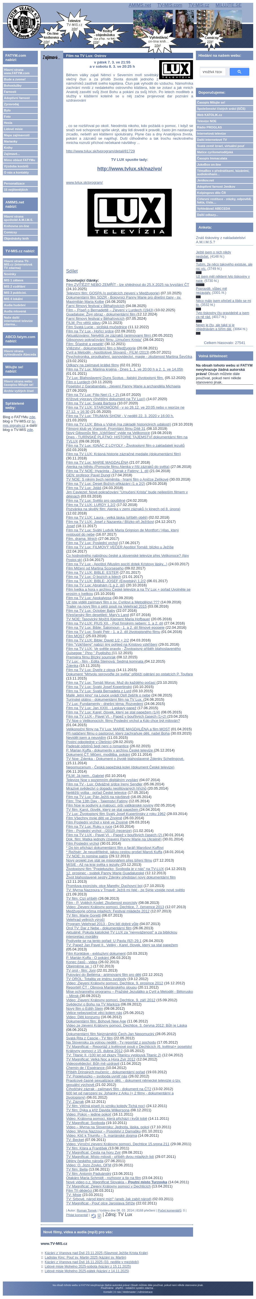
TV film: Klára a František (87, 1148)
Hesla (8, 122)
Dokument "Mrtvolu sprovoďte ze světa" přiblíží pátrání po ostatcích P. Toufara (129, 674)
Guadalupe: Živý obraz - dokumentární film (101, 314)
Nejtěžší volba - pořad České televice (96, 792)
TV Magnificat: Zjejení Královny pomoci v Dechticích (108, 1186)
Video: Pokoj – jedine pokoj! (88, 1114)
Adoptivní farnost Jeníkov (216, 186)
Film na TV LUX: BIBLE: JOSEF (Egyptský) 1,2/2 (106, 581)
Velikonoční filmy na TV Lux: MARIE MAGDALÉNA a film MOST (118, 729)
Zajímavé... (12, 153)
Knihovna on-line (16, 226)
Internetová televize (211, 133)
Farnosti (10, 91)
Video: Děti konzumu (83, 1017)
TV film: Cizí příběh (81, 898)
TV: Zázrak (75, 1101)
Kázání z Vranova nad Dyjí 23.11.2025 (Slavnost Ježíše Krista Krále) (96, 1253)
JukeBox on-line (209, 164)
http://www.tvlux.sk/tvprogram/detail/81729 (100, 151)
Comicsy (10, 232)
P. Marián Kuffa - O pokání (88, 958)
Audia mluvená (15, 311)
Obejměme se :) (79, 966)
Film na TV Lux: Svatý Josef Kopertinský (99, 687)
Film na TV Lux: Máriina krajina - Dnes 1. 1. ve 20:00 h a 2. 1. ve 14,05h (124, 369)
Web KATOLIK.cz (209, 115)
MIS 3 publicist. (15, 292)
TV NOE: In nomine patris (87, 856)
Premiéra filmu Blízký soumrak (91, 657)
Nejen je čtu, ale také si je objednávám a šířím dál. (215, 327)
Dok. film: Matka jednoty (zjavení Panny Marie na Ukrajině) (113, 839)
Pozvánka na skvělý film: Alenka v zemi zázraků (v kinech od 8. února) (123, 509)
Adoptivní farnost (17, 98)
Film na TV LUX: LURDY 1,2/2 (90, 505)
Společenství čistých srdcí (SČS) (221, 108)
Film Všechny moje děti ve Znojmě (94, 818)
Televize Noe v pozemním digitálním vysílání (102, 780)
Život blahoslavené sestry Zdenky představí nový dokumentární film (121, 877)
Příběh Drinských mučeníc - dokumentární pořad (105, 1072)
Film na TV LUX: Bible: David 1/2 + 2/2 (97, 640)
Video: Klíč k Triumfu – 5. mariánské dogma (101, 1135)
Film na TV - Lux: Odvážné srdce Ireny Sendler (104, 784)
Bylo (7, 110)
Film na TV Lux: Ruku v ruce (89, 826)
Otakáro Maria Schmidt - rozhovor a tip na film (103, 1178)
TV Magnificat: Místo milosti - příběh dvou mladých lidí (110, 1157)
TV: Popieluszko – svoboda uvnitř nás (96, 1076)
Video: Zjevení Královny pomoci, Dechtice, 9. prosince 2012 (114, 983)
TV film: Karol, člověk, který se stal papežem (102, 809)
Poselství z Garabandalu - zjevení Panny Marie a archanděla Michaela (123, 386)
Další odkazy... (207, 214)
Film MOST (75, 636)
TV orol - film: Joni (81, 970)
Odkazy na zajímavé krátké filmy (92, 365)
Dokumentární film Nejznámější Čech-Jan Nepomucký (110, 1034)
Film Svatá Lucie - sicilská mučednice (96, 327)
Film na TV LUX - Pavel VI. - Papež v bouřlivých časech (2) (114, 835)
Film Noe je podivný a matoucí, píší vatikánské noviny (109, 805)
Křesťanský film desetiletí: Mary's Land (97, 615)
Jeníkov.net (205, 180)
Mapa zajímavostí (16, 135)
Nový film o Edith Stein (84, 1008)
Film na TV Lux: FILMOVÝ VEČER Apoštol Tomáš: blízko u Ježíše (120, 547)
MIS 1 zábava (13, 280)
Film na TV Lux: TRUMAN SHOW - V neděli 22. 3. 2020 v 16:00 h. (120, 416)
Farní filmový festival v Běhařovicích (95, 306)
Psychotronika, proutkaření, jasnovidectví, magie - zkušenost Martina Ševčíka (129, 356)
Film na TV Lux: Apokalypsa (88, 598)
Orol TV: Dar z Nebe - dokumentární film (99, 928)
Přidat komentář (77, 1215)
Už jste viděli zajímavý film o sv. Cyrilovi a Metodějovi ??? (112, 602)
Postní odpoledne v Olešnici (88, 742)
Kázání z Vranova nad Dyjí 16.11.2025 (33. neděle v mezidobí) (92, 1262)
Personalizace (14, 183)
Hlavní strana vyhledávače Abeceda (20, 352)
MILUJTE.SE (229, 5)
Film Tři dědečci (79, 1190)
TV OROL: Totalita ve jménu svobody (96, 979)
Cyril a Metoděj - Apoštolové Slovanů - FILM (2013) (107, 352)
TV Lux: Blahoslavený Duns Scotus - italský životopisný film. (115, 378)
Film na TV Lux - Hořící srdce (90, 331)
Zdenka (72, 665)
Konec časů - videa (81, 962)
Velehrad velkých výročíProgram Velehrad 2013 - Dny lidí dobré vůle (102, 921)
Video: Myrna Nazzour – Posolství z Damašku (103, 1131)
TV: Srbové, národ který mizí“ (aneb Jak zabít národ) (108, 1199)
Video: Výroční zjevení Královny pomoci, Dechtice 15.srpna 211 (117, 1144)
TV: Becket (75, 1140)
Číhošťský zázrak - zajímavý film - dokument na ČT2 (108, 1089)
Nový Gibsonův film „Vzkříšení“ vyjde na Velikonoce (108, 433)
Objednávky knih (16, 238)
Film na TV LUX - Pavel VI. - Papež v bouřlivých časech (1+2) (116, 716)
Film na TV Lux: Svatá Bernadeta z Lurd (98, 691)
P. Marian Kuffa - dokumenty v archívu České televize (110, 750)
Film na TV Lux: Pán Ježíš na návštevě (98, 797)
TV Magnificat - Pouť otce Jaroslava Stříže (100, 1203)
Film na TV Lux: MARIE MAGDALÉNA (97, 462)
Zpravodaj (11, 104)
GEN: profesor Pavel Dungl (88, 475)
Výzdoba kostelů (16, 166)
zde (32, 417)
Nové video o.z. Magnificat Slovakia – (116, 1182)
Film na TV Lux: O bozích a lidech (93, 577)
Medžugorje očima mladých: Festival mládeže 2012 (108, 911)
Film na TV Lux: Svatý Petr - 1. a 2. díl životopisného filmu (113, 632)
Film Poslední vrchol (82, 843)
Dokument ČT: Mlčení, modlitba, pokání (98, 754)
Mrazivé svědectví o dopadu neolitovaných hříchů (106, 788)
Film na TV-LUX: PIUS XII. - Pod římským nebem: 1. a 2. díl (114, 623)
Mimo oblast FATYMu (19, 160)
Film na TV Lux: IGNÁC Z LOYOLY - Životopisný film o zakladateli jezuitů (125, 445)
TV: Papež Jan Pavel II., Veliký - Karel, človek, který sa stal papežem (122, 945)
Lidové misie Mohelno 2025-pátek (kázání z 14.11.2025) (87, 1271)
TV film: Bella (77, 1169)
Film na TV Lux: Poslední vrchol (92, 543)
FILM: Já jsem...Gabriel (85, 776)
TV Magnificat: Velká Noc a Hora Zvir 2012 (100, 1059)
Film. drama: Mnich (81, 538)
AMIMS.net (140, 5)
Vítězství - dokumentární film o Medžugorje (101, 348)
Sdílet (72, 271)
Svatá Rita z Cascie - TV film (89, 1038)
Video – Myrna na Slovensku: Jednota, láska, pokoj (107, 1127)
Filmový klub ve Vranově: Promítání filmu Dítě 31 (105, 428)
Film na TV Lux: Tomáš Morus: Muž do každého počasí (111, 682)
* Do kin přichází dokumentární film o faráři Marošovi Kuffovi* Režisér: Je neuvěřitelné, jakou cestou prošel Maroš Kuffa (114, 849)
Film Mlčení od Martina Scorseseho (95, 568)
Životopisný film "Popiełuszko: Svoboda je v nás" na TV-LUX (115, 869)
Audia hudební (14, 305)
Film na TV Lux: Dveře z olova (90, 670)
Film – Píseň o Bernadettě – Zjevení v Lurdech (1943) (109, 310)
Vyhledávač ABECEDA (213, 208)
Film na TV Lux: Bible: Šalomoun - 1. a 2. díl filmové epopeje (115, 627)
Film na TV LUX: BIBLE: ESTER (92, 572)
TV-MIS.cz (199, 5)
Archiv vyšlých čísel (19, 391)
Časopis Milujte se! (211, 102)
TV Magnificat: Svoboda (85, 1123)
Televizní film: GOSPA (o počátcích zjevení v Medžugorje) (112, 293)
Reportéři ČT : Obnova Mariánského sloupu (101, 987)
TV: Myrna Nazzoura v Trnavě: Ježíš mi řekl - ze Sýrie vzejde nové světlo (125, 890)
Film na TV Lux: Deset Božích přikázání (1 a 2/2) (105, 483)
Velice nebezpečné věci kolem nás (94, 1013)
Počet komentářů (169, 1210)
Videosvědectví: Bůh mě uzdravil (92, 1063)
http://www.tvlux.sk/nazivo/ (129, 169)
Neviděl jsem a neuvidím (86, 737)
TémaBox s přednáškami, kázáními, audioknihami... (223, 172)
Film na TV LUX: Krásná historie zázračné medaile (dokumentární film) (123, 454)
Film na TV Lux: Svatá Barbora (91, 403)
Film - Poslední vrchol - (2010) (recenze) (99, 831)
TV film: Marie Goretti (83, 915)
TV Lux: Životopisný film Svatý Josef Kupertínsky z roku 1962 (116, 814)
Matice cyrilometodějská (215, 152)
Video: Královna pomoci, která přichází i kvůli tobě (106, 1118)
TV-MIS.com (169, 5)
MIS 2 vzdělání (14, 286)
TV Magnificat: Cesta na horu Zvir (93, 1152)
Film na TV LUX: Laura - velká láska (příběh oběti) (107, 517)
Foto (7, 116)
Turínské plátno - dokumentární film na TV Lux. (104, 699)
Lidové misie (13, 129)
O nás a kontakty (16, 172)
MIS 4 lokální (13, 299)
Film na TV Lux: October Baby (90, 610)
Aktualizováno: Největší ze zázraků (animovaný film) (109, 335)
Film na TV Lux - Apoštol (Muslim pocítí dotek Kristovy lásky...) (116, 564)
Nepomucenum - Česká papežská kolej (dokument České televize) (120, 767)
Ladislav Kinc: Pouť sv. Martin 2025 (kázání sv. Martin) (85, 1257)
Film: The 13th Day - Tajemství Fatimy (97, 801)
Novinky (10, 274)
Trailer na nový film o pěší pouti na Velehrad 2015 (106, 606)
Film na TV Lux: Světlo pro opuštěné (95, 500)
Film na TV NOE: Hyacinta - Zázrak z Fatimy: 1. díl (107, 471)
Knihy (8, 147)
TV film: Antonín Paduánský (88, 1173)
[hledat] (212, 72)
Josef (70, 526)
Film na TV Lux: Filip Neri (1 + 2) (93, 395)
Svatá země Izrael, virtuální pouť (221, 146)
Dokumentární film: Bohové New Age (96, 1021)
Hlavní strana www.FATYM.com (16, 71)
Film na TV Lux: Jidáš (83, 488)
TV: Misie (73, 1195)
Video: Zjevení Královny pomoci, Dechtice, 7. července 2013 (115, 907)
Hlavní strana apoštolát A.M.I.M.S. (18, 218)
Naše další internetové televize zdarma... (18, 321)
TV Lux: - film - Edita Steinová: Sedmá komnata (105, 661)
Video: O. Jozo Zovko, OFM (88, 1165)
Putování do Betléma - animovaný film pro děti (103, 974)
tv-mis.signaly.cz (19, 423)
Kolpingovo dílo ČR (211, 192)
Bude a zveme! (15, 79)
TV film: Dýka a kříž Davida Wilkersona (98, 1110)
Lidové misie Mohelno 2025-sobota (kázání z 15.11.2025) (88, 1267)
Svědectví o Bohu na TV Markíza (93, 1004)
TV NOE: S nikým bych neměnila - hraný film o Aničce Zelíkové (117, 479)
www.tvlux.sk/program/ (84, 182)
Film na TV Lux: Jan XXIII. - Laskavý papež (101, 708)
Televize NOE (206, 121)
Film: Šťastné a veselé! (85, 344)
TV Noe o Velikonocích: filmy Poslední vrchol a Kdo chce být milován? (123, 720)
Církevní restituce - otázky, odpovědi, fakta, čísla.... (224, 200)
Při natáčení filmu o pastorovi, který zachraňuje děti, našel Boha (118, 733)
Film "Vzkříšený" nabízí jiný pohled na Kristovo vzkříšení (111, 644)
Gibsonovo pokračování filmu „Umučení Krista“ (104, 340)
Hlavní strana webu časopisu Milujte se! (19, 383)
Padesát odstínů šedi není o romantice (97, 746)
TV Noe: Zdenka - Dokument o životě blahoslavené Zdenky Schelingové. (125, 759)
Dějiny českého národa (84, 1161)
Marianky (10, 141)
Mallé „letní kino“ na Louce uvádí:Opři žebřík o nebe (108, 695)
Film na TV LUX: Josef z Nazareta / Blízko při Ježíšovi (110, 522)
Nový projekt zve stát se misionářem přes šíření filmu (109, 860)
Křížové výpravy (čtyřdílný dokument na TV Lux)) (105, 399)
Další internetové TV (212, 139)
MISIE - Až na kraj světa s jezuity (93, 864)
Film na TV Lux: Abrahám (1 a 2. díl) (95, 585)
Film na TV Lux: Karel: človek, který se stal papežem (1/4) (113, 712)
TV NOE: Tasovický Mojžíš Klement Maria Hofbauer (108, 619)
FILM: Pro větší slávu (83, 323)
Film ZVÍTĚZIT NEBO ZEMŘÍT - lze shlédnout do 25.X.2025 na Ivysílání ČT (127, 284)
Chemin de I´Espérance (86, 1068)
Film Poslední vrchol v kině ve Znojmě (97, 822)
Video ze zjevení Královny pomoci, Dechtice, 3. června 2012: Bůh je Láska (126, 1025)
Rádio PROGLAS (209, 127)
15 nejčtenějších (16, 189)
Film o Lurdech (78, 382)
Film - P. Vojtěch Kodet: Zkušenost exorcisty (101, 903)
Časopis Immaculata (212, 158)
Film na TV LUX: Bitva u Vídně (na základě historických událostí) (118, 424)
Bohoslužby (12, 85)
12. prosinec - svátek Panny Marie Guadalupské (105, 873)
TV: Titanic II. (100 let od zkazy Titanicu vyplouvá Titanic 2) (113, 1055)
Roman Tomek (87, 1210)
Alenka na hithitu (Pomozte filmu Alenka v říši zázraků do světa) (117, 467)
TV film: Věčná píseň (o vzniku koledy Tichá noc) (105, 1106)
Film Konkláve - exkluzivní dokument (96, 953)
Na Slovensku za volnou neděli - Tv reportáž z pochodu (111, 1042)
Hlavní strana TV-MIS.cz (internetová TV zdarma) (18, 264)
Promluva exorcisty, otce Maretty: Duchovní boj (104, 886)
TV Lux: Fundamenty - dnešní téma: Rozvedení (104, 704)
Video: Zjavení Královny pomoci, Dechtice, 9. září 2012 (110, 1000)
